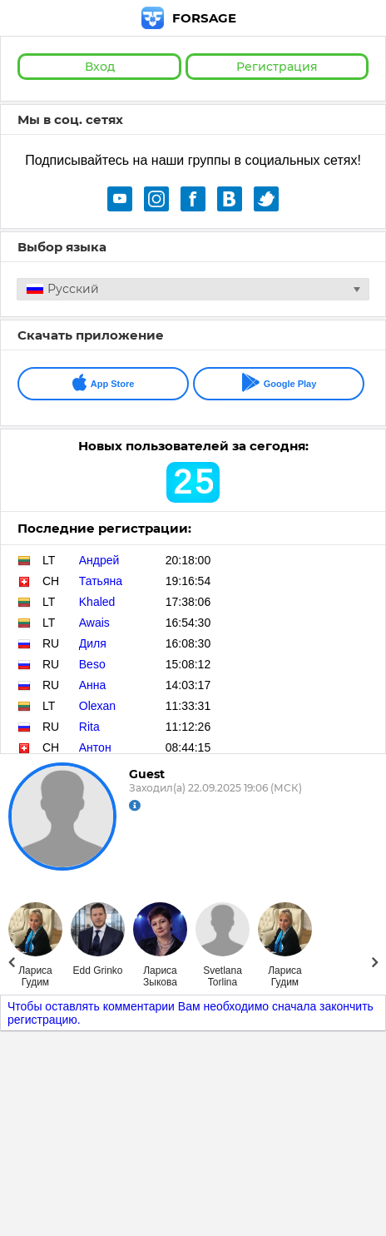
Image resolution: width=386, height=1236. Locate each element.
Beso (92, 664)
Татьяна (100, 581)
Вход (100, 66)
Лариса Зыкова (160, 976)
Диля (92, 643)
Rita (89, 726)
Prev (11, 962)
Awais (94, 622)
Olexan (97, 705)
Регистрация (277, 66)
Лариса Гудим (35, 976)
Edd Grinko (97, 970)
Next (375, 962)
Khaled (97, 601)
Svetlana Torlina (222, 976)
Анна (92, 685)
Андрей (99, 560)
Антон (95, 747)
